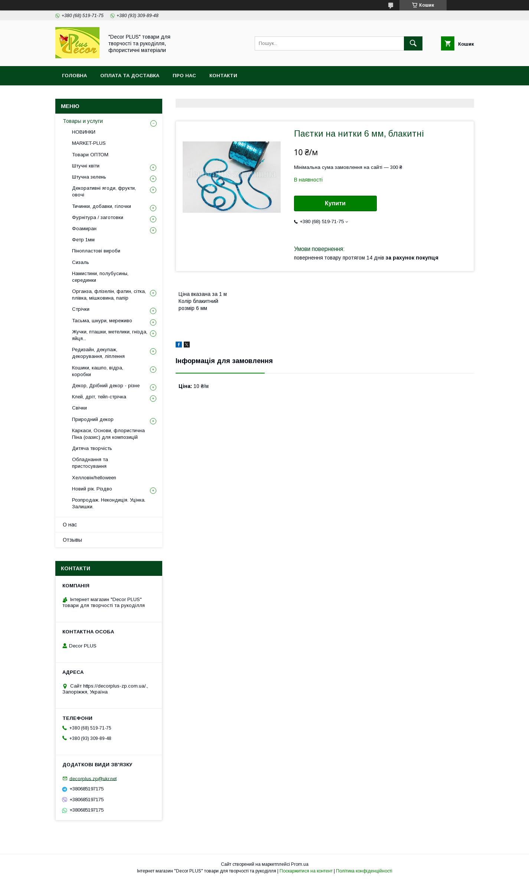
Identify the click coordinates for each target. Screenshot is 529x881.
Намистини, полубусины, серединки (100, 277)
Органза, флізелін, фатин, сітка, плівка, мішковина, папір (109, 294)
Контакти (223, 75)
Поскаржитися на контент (306, 871)
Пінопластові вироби (96, 251)
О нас (70, 525)
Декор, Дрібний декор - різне (106, 385)
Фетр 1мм (83, 239)
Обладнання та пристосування (90, 463)
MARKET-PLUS (89, 143)
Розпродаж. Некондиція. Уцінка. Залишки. (109, 503)
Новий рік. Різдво (92, 489)
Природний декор (93, 419)
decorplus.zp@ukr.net (93, 778)
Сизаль (80, 262)
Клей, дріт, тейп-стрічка (99, 396)
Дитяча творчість (92, 448)
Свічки (79, 408)
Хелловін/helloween (94, 477)
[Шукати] (413, 43)
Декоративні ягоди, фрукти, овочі (104, 191)
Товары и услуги (83, 121)
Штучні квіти (85, 166)
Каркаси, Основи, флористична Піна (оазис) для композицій (108, 434)
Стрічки (80, 309)
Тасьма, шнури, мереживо (102, 320)
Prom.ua (299, 864)
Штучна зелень (89, 177)
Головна (74, 75)
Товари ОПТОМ (90, 154)
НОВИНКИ (83, 132)
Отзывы (72, 540)
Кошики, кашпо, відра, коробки (97, 371)
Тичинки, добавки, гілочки (101, 206)
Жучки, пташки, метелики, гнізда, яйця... (109, 335)
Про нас (184, 75)
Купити (335, 203)
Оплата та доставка (129, 75)
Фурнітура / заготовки (97, 217)
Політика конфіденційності (364, 871)
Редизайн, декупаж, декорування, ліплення (98, 353)
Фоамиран (84, 228)
